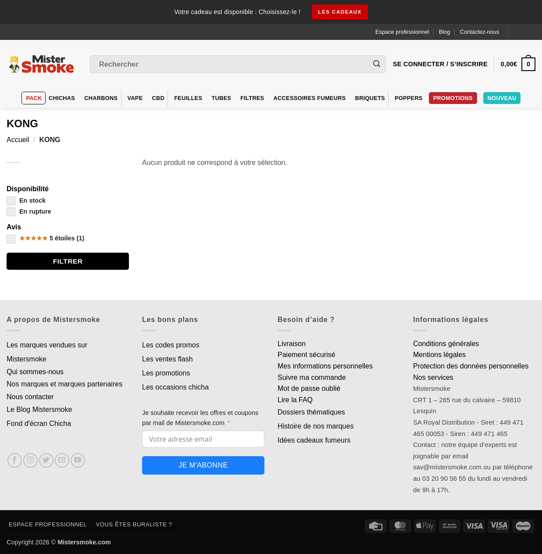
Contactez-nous (479, 32)
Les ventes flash (167, 359)
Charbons (101, 98)
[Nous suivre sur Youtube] (78, 460)
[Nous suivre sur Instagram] (30, 460)
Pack (34, 98)
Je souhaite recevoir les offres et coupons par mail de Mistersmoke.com (200, 417)
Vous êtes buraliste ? (134, 524)
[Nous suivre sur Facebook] (14, 460)
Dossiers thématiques (311, 412)
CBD (158, 98)
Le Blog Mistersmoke (39, 409)
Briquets (370, 98)
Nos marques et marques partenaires (64, 384)
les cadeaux (340, 12)
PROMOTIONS (453, 98)
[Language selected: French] (525, 32)
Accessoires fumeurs (310, 98)
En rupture (29, 211)
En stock (26, 200)
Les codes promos (171, 345)
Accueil (18, 139)
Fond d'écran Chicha (39, 423)
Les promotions (166, 373)
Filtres (252, 98)
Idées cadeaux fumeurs (314, 440)
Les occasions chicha (175, 387)
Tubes (221, 98)
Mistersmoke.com (84, 542)
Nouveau (502, 98)
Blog (444, 32)
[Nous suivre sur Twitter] (46, 460)
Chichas (62, 98)
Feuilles (188, 98)
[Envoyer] (376, 64)
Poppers (409, 98)
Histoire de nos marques (315, 426)
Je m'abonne (203, 465)
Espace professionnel (402, 32)
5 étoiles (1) (45, 238)
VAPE (135, 98)
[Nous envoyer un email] (62, 460)
